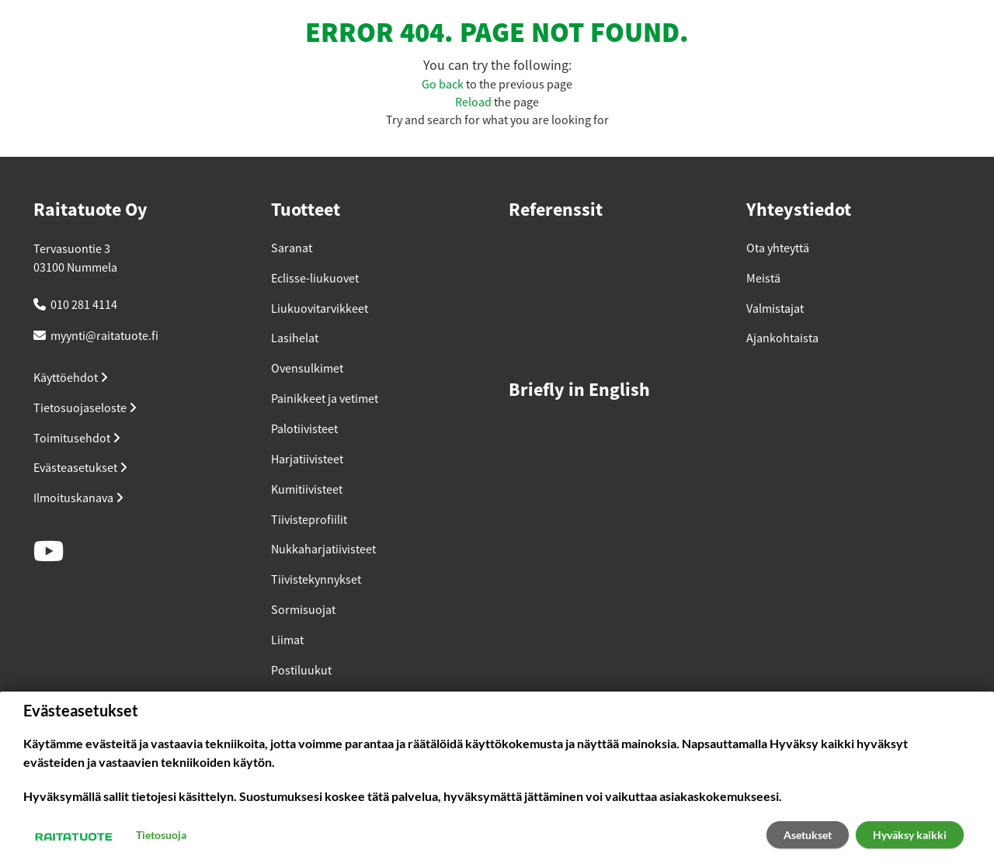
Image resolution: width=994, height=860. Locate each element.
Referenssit (556, 210)
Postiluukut (301, 670)
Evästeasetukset (80, 468)
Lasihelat (294, 338)
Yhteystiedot (798, 210)
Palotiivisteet (304, 429)
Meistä (763, 278)
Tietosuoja (161, 834)
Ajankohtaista (782, 338)
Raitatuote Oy (90, 210)
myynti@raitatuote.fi (104, 336)
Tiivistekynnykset (316, 580)
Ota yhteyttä (777, 248)
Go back (443, 84)
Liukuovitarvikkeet (319, 309)
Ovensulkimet (307, 368)
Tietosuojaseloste (85, 408)
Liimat (287, 640)
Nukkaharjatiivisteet (323, 549)
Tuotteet (305, 210)
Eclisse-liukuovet (315, 278)
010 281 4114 (83, 305)
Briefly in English (579, 391)
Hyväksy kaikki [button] (910, 834)
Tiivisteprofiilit (309, 520)
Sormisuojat (303, 610)
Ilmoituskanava (78, 498)
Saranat (291, 248)
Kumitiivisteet (306, 490)
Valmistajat (775, 309)
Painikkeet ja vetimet (324, 399)
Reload (473, 102)
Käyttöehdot (70, 378)
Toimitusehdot (76, 438)
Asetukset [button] (808, 834)
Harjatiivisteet (307, 459)
